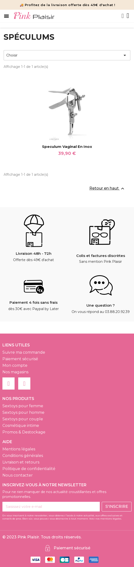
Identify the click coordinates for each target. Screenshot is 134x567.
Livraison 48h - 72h (33, 253)
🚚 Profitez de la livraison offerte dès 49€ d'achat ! (67, 5)
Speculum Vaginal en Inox (67, 146)
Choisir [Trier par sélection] (67, 55)
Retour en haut (107, 189)
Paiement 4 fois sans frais (33, 302)
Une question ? (100, 305)
